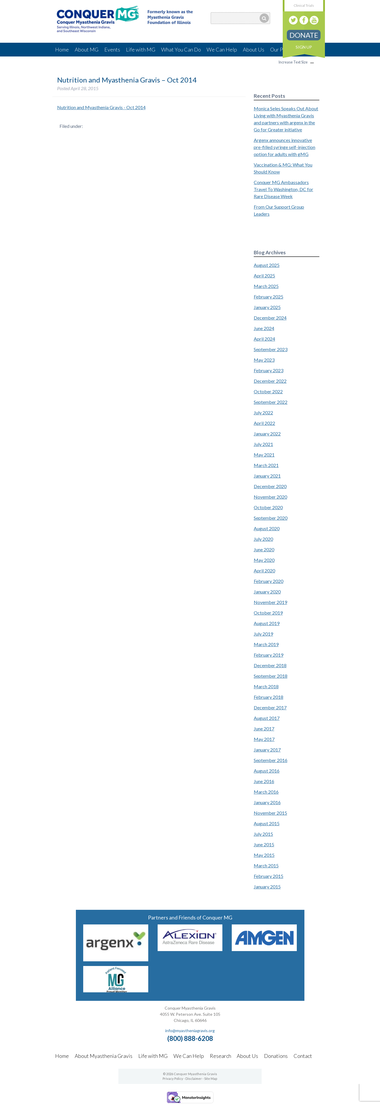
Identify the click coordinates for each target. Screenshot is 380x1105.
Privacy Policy (173, 1078)
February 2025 (268, 296)
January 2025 (267, 307)
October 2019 (268, 612)
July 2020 (263, 539)
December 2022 (270, 381)
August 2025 (267, 265)
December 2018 (270, 665)
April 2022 (264, 423)
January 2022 (267, 433)
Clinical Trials (304, 5)
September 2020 (270, 518)
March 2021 (266, 465)
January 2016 (267, 802)
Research (220, 1056)
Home (62, 49)
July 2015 (263, 834)
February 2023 (268, 370)
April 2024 (264, 339)
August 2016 (267, 770)
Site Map (210, 1078)
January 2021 (267, 475)
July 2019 (263, 633)
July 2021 (263, 444)
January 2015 (267, 886)
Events (112, 49)
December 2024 (270, 317)
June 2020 (264, 549)
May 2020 (264, 560)
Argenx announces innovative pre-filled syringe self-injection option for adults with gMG (284, 147)
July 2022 (263, 412)
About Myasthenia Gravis (103, 1056)
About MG (86, 49)
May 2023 (264, 360)
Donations (276, 1056)
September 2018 (270, 676)
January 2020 (267, 591)
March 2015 (266, 865)
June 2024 (264, 328)
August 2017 (267, 718)
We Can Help (222, 49)
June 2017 (264, 728)
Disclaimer (193, 1078)
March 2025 (266, 286)
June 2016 (264, 781)
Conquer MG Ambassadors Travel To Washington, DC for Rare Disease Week (283, 189)
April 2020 (264, 570)
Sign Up (304, 46)
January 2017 (267, 749)
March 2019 (266, 644)
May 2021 (264, 454)
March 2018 (266, 686)
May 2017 (264, 739)
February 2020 (268, 581)
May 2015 (264, 855)
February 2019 (268, 655)
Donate (303, 35)
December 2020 (270, 486)
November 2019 (270, 602)
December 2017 (270, 707)
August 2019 (267, 623)
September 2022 (270, 402)
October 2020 (268, 507)
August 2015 (267, 823)
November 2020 (270, 497)
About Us (253, 49)
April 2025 (264, 275)
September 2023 (270, 349)
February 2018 (268, 697)
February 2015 (268, 876)
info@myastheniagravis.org (190, 1030)
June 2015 (264, 844)
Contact (303, 1056)
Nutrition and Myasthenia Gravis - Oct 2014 (101, 107)
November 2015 (270, 813)
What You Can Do (181, 49)
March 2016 (266, 792)
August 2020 (267, 528)
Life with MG (140, 49)
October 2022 (268, 391)
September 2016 (270, 760)
